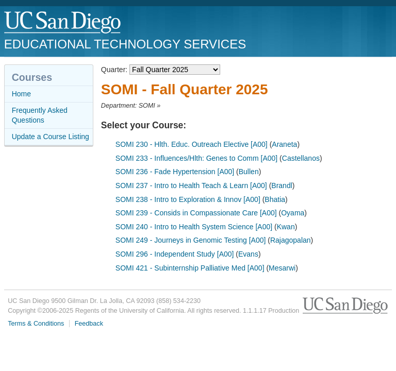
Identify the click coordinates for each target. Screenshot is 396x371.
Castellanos (301, 158)
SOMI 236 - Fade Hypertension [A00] (175, 171)
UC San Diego (63, 23)
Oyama (292, 213)
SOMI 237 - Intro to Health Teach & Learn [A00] (191, 185)
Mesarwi (282, 268)
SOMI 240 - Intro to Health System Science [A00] (194, 227)
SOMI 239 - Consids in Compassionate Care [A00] (196, 213)
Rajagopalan (290, 240)
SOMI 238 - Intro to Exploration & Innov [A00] (188, 199)
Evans (248, 254)
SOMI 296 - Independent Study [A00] (175, 254)
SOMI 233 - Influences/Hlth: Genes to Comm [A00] (196, 158)
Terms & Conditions (36, 323)
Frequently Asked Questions (40, 115)
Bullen (249, 171)
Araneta (284, 144)
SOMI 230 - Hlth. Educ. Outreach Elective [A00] (192, 144)
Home (21, 94)
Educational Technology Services (125, 44)
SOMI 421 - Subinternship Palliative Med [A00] (190, 268)
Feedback (89, 323)
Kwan (286, 227)
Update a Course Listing (50, 136)
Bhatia (275, 199)
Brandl (281, 185)
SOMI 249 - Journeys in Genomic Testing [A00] (191, 240)
